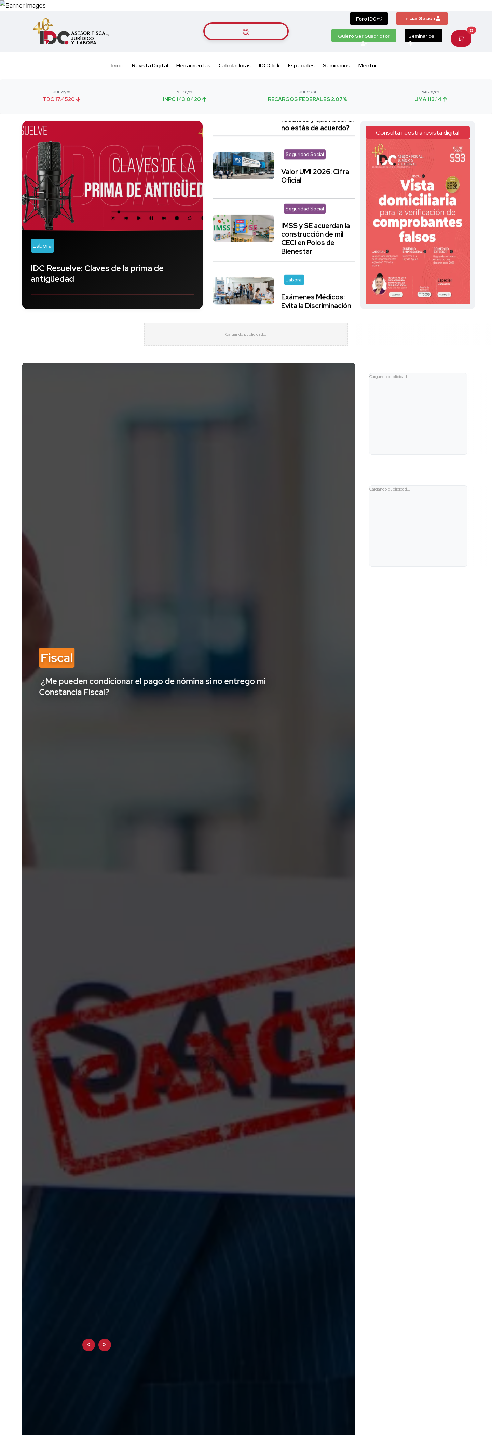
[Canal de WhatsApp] (450, 17)
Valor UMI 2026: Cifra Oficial (315, 191)
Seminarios (421, 61)
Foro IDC (369, 43)
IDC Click (269, 89)
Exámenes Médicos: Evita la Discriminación (316, 316)
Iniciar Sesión (422, 42)
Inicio (117, 89)
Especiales (301, 89)
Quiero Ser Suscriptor (364, 61)
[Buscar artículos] (246, 55)
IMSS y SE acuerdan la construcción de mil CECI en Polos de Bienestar (315, 254)
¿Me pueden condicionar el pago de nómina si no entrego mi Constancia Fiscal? (152, 718)
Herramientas (193, 89)
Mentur (367, 89)
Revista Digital (150, 89)
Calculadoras (235, 89)
